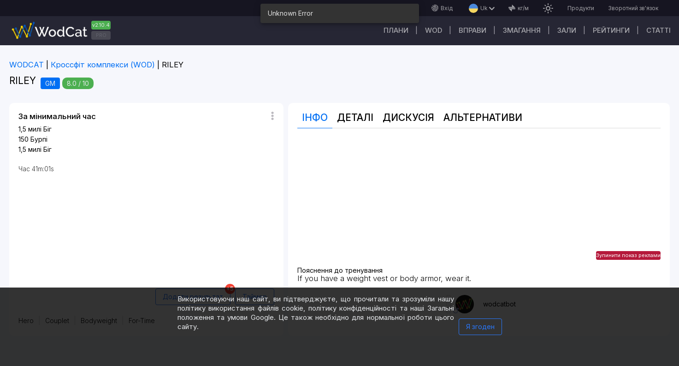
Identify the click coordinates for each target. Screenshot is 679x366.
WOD (433, 30)
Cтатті (658, 30)
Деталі (355, 117)
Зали (566, 30)
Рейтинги (611, 30)
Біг (47, 129)
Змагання (522, 30)
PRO (101, 35)
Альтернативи (482, 117)
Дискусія (408, 117)
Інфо (315, 117)
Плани (396, 30)
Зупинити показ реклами (628, 255)
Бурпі (38, 139)
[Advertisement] (479, 202)
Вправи (472, 30)
